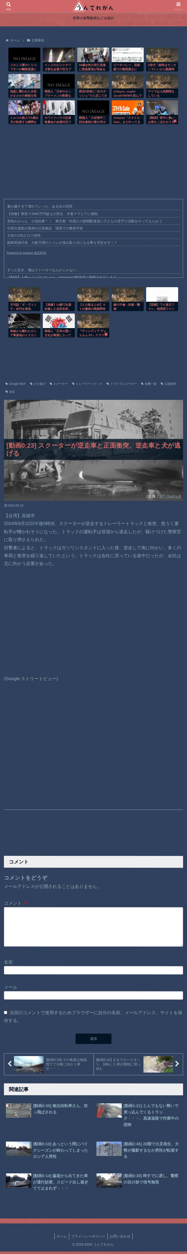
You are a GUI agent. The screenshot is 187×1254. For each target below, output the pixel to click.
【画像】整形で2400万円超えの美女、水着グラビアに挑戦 (52, 214)
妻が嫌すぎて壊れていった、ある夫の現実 (40, 206)
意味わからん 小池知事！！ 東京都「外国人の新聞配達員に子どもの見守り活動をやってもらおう (84, 221)
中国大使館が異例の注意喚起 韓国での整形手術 (45, 228)
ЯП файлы (169, 496)
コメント (15, 903)
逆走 (10, 391)
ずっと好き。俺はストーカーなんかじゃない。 (43, 270)
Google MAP (15, 384)
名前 (8, 964)
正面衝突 (168, 384)
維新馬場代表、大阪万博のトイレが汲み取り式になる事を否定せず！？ (62, 243)
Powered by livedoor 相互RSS (26, 253)
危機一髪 (148, 384)
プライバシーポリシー (88, 1239)
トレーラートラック (87, 384)
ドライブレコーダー (122, 384)
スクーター (59, 384)
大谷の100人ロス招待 (23, 235)
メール (10, 989)
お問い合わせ (120, 1239)
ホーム (62, 1239)
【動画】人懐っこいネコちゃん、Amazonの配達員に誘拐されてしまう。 (63, 277)
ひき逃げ (38, 384)
